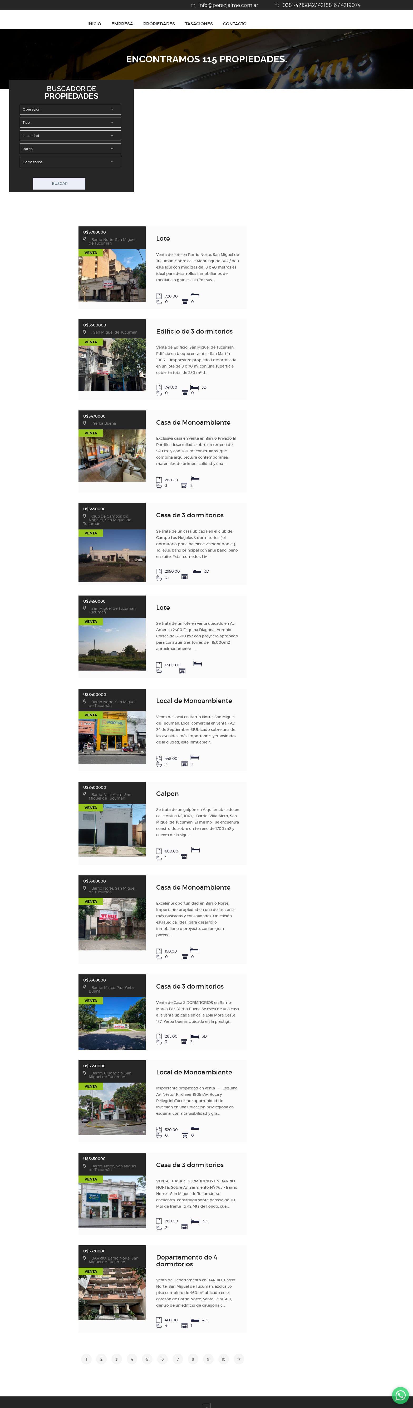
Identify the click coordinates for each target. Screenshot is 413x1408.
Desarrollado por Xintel (199, 1398)
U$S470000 (68, 398)
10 (217, 1255)
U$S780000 (68, 230)
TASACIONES (313, 23)
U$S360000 (68, 905)
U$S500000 (68, 316)
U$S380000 (68, 819)
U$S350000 (68, 987)
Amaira (255, 1398)
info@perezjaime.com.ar (228, 5)
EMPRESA (236, 23)
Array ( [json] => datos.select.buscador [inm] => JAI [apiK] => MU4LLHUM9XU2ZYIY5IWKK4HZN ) (70, 148)
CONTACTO (349, 23)
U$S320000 (68, 1159)
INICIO (208, 23)
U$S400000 (68, 648)
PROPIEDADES (273, 23)
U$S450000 (68, 480)
